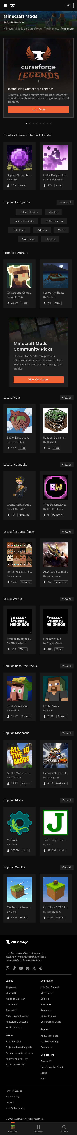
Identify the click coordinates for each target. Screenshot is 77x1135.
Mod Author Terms (15, 1108)
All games (11, 987)
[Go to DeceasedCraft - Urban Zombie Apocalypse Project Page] (56, 764)
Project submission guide (19, 1047)
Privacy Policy (12, 1097)
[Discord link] (27, 968)
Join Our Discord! (50, 987)
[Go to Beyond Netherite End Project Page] (19, 166)
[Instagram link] (8, 968)
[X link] (34, 968)
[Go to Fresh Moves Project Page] (56, 697)
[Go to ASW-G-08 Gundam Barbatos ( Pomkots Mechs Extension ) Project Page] (56, 562)
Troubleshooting (49, 1041)
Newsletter (46, 1004)
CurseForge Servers (51, 1022)
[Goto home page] (12, 5)
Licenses (10, 1102)
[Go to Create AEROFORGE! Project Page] (19, 495)
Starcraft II (11, 1010)
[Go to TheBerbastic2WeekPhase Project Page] (56, 495)
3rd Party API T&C (15, 1064)
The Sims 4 (11, 1004)
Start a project (13, 1041)
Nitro (43, 1078)
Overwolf (46, 1061)
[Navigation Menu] (5, 5)
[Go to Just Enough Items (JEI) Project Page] (56, 831)
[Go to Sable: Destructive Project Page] (19, 428)
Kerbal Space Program (17, 1016)
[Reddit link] (41, 968)
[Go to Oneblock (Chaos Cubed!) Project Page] (19, 898)
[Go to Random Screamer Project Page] (56, 428)
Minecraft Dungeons (17, 1022)
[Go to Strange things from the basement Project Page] (19, 630)
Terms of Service (14, 1091)
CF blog (45, 999)
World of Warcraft (15, 999)
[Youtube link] (21, 968)
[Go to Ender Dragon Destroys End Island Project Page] (56, 166)
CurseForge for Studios (53, 1067)
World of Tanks (14, 1027)
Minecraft (11, 993)
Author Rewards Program (19, 1053)
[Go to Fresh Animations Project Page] (19, 697)
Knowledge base (49, 1036)
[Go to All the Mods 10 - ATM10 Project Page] (19, 764)
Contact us (46, 1047)
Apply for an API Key (17, 1059)
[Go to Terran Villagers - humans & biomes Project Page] (19, 562)
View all (66, 397)
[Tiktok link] (14, 968)
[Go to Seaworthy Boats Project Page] (56, 283)
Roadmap (46, 1010)
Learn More (38, 109)
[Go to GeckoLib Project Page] (19, 831)
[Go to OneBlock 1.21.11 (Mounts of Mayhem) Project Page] (56, 898)
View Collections (38, 379)
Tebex (44, 1073)
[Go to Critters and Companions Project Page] (19, 283)
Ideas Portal (47, 993)
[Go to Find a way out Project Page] (56, 630)
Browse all (65, 202)
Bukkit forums (48, 1016)
